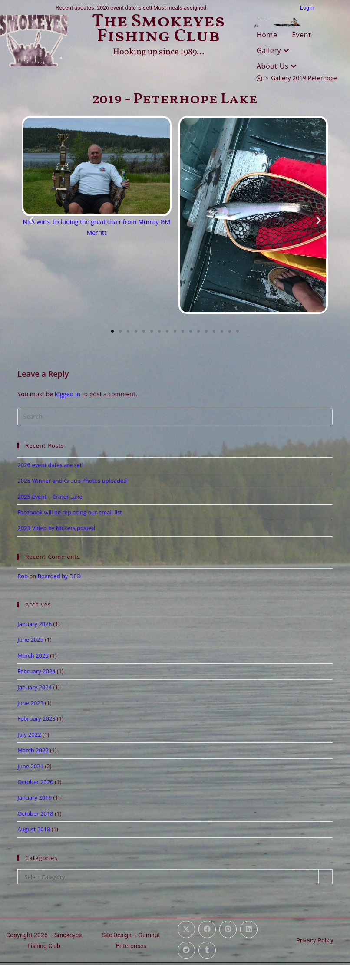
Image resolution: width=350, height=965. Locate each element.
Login (307, 7)
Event (301, 35)
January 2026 (34, 624)
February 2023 (36, 718)
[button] (31, 220)
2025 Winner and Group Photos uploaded (72, 480)
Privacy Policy (314, 940)
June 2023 (30, 703)
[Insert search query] (174, 416)
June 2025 (30, 639)
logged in (67, 394)
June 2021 (30, 766)
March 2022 (33, 750)
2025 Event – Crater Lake (49, 497)
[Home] (259, 78)
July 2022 (29, 734)
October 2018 (35, 813)
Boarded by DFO (59, 576)
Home (267, 35)
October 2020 (35, 782)
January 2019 (34, 797)
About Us (277, 66)
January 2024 (34, 687)
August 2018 (33, 829)
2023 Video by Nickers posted (56, 528)
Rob (22, 576)
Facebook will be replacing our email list (69, 512)
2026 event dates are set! (50, 465)
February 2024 (36, 671)
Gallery (273, 50)
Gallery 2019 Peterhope (304, 78)
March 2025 (33, 655)
